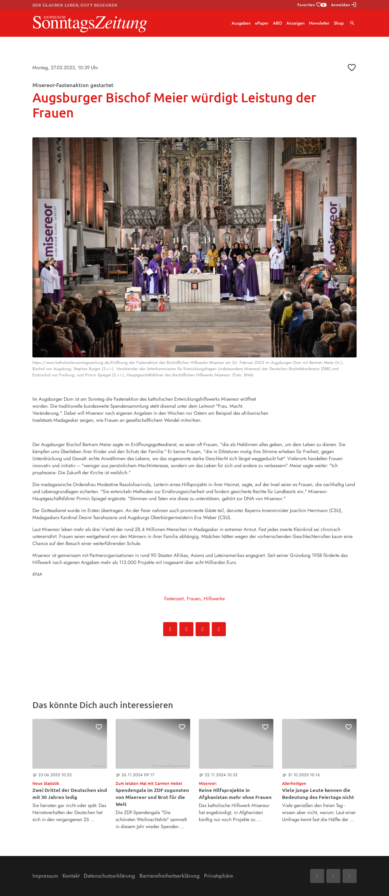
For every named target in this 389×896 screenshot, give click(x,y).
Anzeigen (295, 23)
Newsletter (319, 23)
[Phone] (350, 876)
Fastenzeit (174, 598)
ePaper (262, 23)
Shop (339, 23)
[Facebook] (317, 876)
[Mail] (333, 876)
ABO (277, 23)
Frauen (194, 598)
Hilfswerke (214, 598)
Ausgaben (241, 23)
